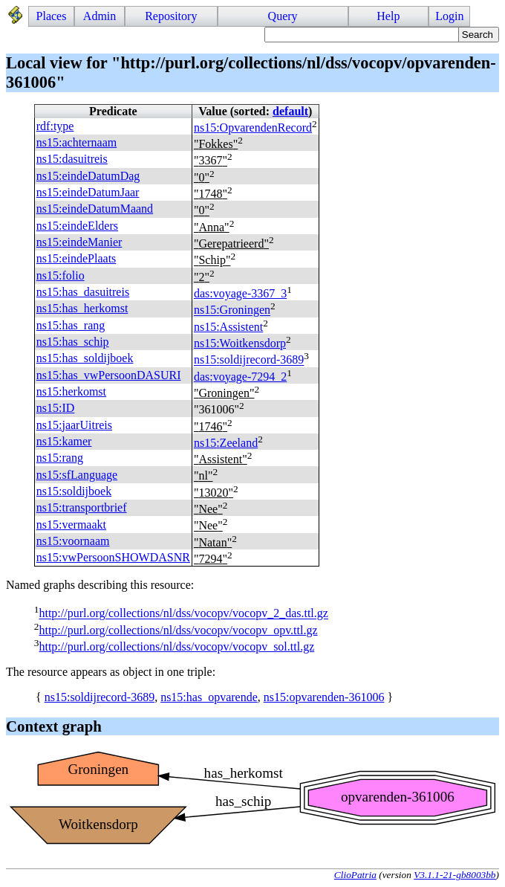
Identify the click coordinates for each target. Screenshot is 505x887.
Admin (99, 16)
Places (51, 16)
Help (388, 16)
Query (283, 16)
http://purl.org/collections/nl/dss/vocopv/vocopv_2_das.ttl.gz (183, 613)
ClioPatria (355, 874)
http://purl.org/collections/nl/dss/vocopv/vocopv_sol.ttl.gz (176, 646)
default (290, 111)
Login (449, 16)
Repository (171, 16)
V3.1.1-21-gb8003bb (454, 874)
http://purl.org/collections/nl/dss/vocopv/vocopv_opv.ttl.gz (178, 630)
